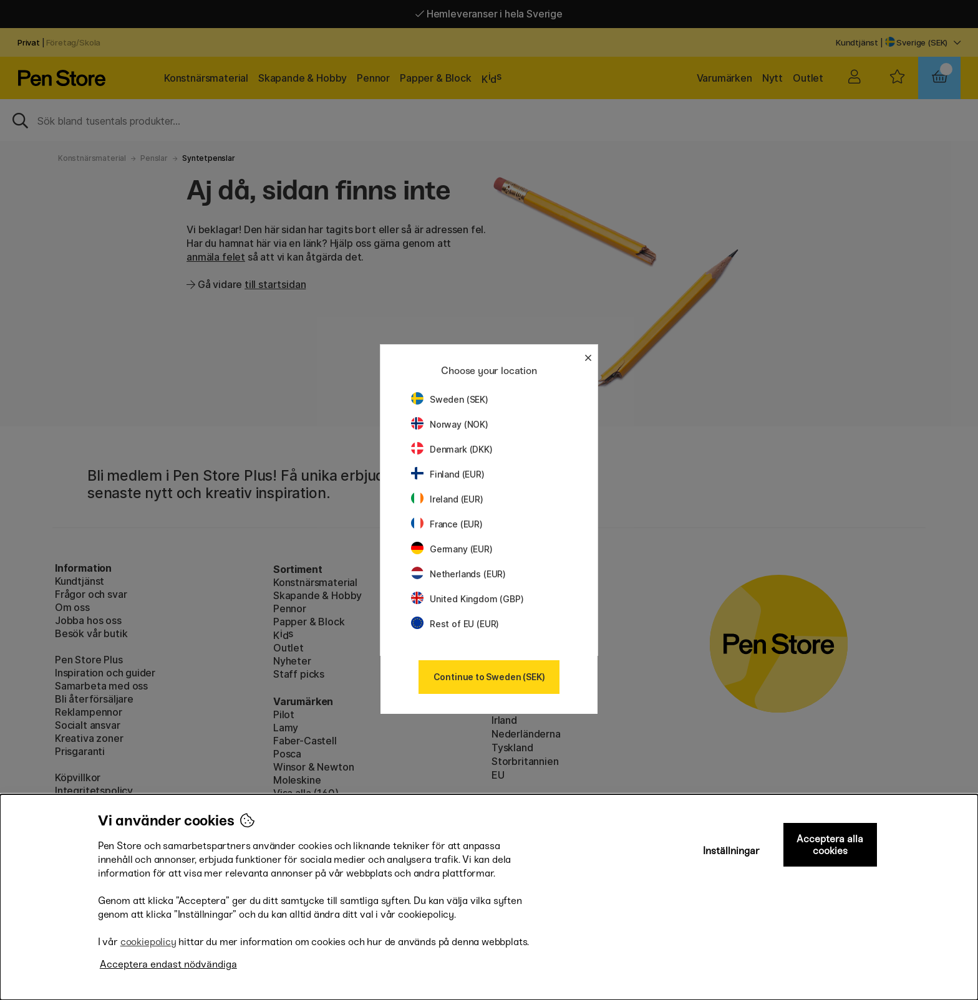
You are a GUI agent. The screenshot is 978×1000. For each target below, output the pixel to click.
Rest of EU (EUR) (455, 623)
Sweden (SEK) (449, 399)
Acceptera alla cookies (829, 845)
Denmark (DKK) (452, 449)
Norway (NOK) (449, 424)
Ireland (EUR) (447, 499)
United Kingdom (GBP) (467, 599)
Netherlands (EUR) (458, 574)
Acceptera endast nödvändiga (168, 964)
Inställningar (731, 851)
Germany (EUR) (452, 549)
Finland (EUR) (448, 474)
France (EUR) (447, 524)
